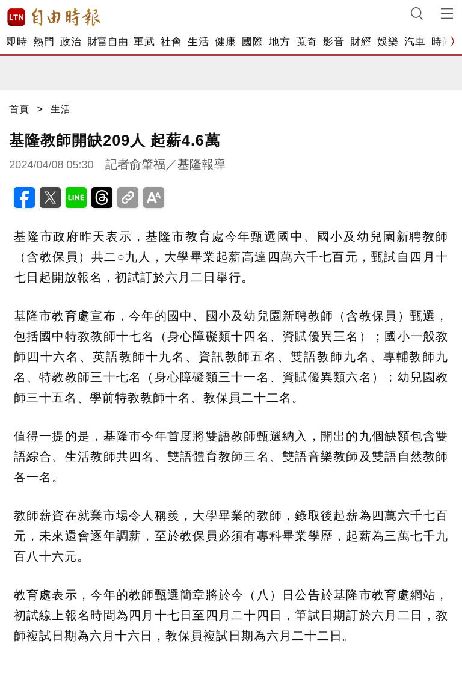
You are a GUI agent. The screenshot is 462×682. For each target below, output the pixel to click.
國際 (252, 42)
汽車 (414, 42)
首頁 (19, 109)
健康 (225, 42)
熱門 (43, 42)
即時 (16, 42)
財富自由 (107, 42)
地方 (279, 42)
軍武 (144, 42)
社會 (171, 42)
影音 (333, 42)
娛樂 (387, 42)
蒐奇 (306, 42)
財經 (360, 42)
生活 (198, 42)
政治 (70, 42)
